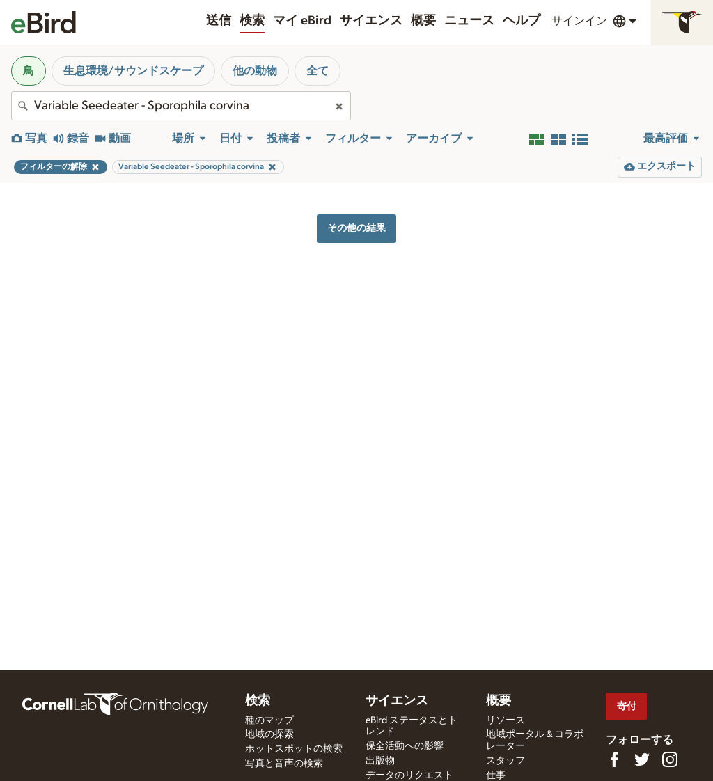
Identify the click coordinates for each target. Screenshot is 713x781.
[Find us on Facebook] (614, 759)
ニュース (469, 21)
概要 (423, 21)
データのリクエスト (409, 775)
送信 (218, 21)
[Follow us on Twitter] (642, 759)
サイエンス (371, 21)
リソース (505, 720)
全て (317, 71)
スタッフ (505, 761)
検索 (252, 21)
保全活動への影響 (405, 746)
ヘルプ (521, 21)
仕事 (496, 775)
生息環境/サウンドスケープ (133, 71)
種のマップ (269, 720)
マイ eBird (302, 21)
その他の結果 (356, 228)
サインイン (579, 20)
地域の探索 (269, 734)
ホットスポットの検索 (294, 749)
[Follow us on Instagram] (669, 759)
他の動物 (255, 71)
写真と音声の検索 (284, 763)
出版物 (380, 761)
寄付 (626, 706)
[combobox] (181, 106)
